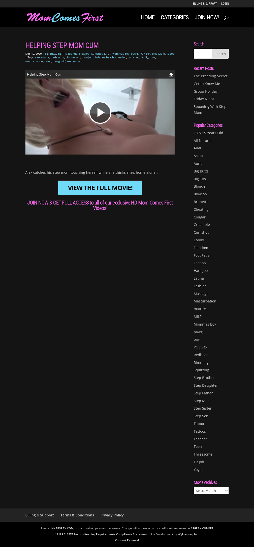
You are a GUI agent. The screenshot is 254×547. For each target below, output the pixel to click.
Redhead (201, 354)
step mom (73, 61)
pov (197, 339)
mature (200, 308)
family (144, 57)
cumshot (133, 57)
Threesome (203, 454)
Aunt (198, 163)
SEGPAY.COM (64, 528)
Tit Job (199, 462)
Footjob (200, 262)
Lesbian (200, 286)
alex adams (42, 57)
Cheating (201, 209)
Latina (199, 278)
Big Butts (50, 53)
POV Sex (144, 53)
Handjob (201, 270)
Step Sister (203, 408)
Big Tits (62, 53)
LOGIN (225, 3)
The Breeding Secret (210, 76)
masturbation (34, 61)
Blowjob (84, 53)
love (152, 57)
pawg (134, 53)
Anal (197, 148)
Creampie (202, 224)
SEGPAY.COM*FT (202, 528)
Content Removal (127, 540)
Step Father (203, 393)
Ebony (199, 240)
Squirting (201, 370)
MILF (107, 53)
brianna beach (104, 57)
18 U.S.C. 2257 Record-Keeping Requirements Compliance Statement (101, 534)
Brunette (201, 201)
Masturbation (205, 301)
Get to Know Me (207, 83)
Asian (198, 155)
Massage (201, 293)
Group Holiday (206, 91)
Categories (175, 18)
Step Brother (204, 377)
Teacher (200, 439)
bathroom (57, 57)
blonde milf (72, 57)
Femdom (201, 247)
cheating (120, 57)
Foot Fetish (203, 255)
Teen (198, 446)
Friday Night (204, 98)
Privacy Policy (112, 515)
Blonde (72, 53)
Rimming (201, 362)
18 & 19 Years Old (208, 132)
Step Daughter (206, 385)
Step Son (201, 416)
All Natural (203, 140)
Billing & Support (204, 3)
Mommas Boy (120, 53)
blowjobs (88, 57)
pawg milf (59, 61)
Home (148, 18)
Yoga (198, 469)
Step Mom (158, 53)
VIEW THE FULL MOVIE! (100, 188)
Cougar (200, 217)
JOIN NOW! (207, 18)
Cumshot (97, 53)
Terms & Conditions (77, 515)
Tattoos (200, 431)
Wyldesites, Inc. (188, 534)
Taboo (170, 53)
